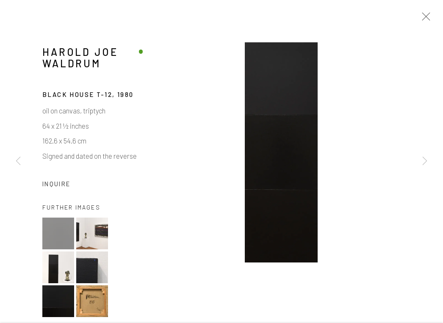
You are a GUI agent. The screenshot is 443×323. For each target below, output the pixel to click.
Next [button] (425, 161)
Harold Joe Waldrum (80, 60)
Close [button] (424, 19)
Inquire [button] (56, 185)
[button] (58, 235)
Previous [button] (18, 161)
